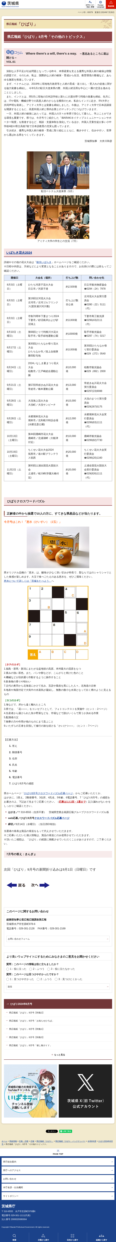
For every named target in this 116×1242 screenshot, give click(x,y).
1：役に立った (18, 969)
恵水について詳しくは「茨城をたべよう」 (27, 581)
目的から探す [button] (72, 1240)
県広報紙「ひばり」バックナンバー (70, 1141)
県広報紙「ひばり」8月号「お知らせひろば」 (31, 1020)
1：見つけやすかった (22, 979)
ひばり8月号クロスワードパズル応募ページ (48, 793)
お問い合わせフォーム (19, 939)
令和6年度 (92, 1141)
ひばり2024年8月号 (21, 1004)
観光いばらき (43, 262)
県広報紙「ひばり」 (44, 1141)
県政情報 (13, 1141)
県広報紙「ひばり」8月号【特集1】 (26, 1029)
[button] (101, 4)
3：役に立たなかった (63, 969)
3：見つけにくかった (70, 979)
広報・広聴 (23, 1141)
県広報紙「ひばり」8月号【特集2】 (26, 1012)
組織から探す (101, 1240)
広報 (32, 1141)
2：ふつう (38, 969)
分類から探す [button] (43, 1240)
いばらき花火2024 (19, 252)
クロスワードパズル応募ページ (51, 818)
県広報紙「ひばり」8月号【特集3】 (26, 1037)
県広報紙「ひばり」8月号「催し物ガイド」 (30, 1045)
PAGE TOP (58, 1154)
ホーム (4, 1141)
